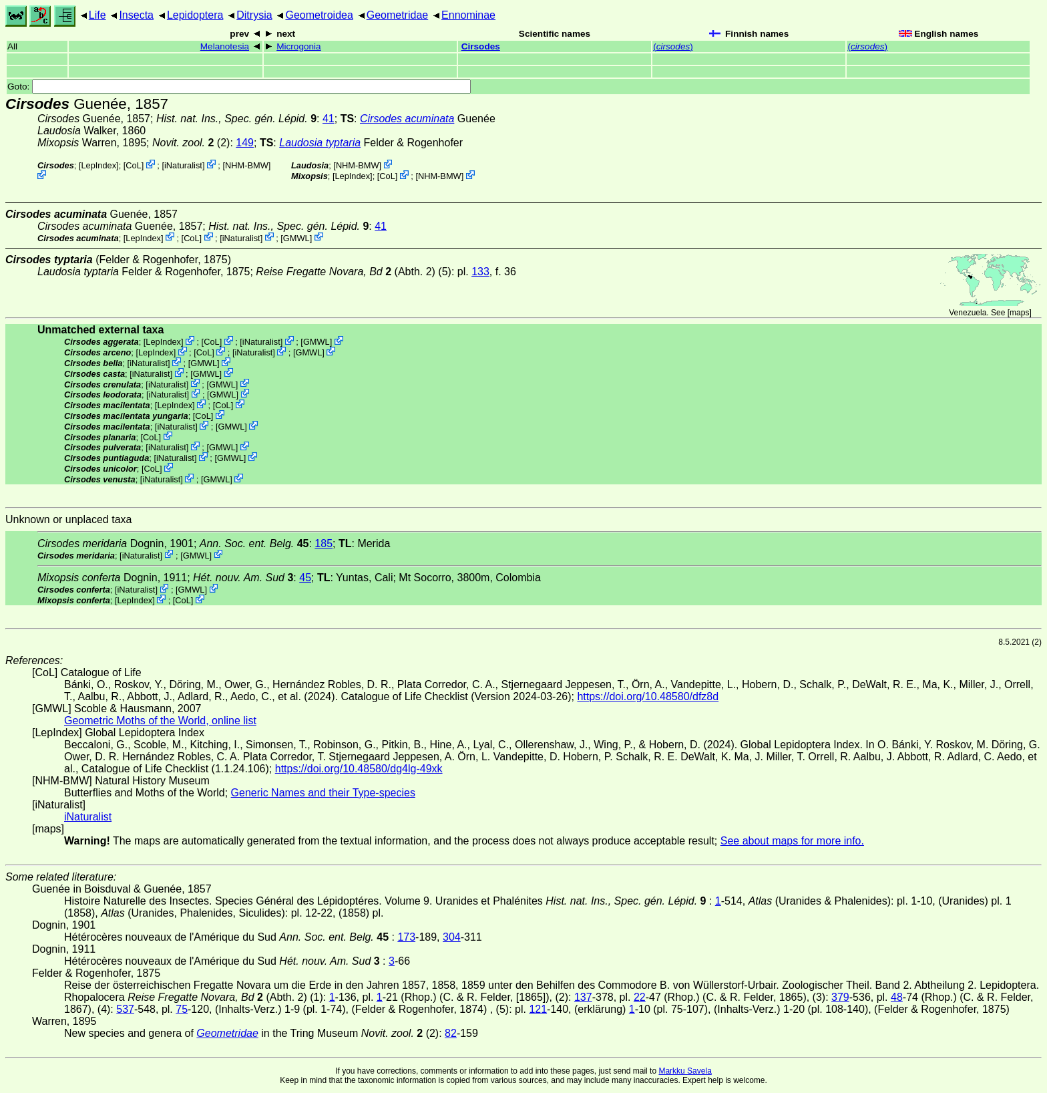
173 (406, 937)
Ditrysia (254, 15)
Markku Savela (684, 1071)
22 (640, 997)
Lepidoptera (195, 15)
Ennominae (468, 15)
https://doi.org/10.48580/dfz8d (647, 696)
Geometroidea (319, 15)
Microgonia (298, 46)
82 (451, 1033)
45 (305, 577)
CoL (133, 165)
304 (452, 937)
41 (329, 118)
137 (583, 997)
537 (125, 1009)
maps (1019, 312)
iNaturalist (183, 165)
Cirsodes (480, 46)
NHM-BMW (246, 165)
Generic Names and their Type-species (323, 792)
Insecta (136, 15)
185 (324, 543)
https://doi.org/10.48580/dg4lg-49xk (359, 768)
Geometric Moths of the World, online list (160, 720)
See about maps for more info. (792, 840)
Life (97, 15)
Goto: (239, 87)
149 (245, 142)
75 (182, 1009)
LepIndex (98, 165)
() (673, 46)
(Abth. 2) (345, 271)
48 (897, 997)
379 (840, 997)
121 (538, 1009)
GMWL (296, 237)
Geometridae (398, 15)
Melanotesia (224, 46)
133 (480, 271)
